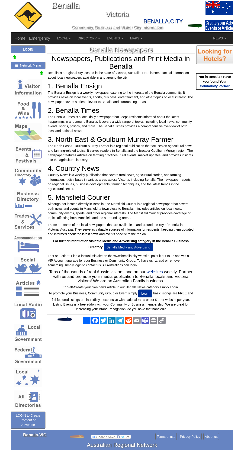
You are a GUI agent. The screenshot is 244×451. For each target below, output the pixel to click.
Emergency (39, 38)
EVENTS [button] (115, 38)
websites (155, 272)
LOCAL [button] (64, 38)
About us (211, 436)
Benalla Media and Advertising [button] (128, 247)
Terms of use (166, 436)
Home (20, 38)
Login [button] (145, 293)
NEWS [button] (219, 38)
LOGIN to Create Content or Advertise (28, 420)
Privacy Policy (190, 436)
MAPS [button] (136, 38)
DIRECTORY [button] (89, 38)
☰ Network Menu (28, 65)
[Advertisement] (121, 363)
